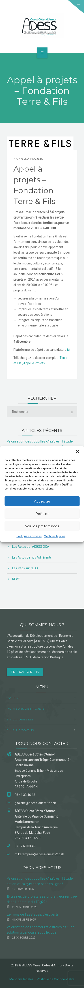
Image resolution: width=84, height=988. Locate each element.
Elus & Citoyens (20, 730)
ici (68, 349)
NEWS (16, 579)
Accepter (42, 501)
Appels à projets (29, 158)
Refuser (42, 513)
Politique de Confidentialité (56, 979)
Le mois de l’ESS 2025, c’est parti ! (33, 914)
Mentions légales (54, 536)
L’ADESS (13, 698)
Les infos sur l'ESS (25, 568)
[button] (77, 451)
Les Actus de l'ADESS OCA (30, 546)
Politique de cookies (29, 536)
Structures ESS (20, 719)
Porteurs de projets (26, 708)
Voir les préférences (42, 526)
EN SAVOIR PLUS (25, 672)
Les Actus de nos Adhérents (32, 557)
